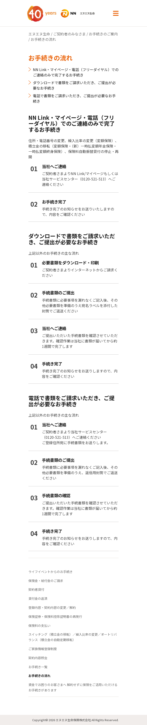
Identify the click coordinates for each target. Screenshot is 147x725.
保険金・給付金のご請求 (45, 580)
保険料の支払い (39, 625)
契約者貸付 (36, 589)
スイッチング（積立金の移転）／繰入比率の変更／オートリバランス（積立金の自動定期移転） (72, 637)
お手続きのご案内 (103, 34)
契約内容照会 (37, 658)
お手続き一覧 (37, 667)
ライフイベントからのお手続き (50, 571)
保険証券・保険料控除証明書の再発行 (55, 616)
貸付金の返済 (37, 598)
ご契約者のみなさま (69, 34)
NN (66, 13)
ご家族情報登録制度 (42, 648)
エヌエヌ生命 (39, 34)
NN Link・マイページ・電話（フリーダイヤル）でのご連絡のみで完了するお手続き (76, 72)
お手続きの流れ (39, 675)
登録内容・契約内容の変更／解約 (52, 607)
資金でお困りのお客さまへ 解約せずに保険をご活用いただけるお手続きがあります (72, 687)
